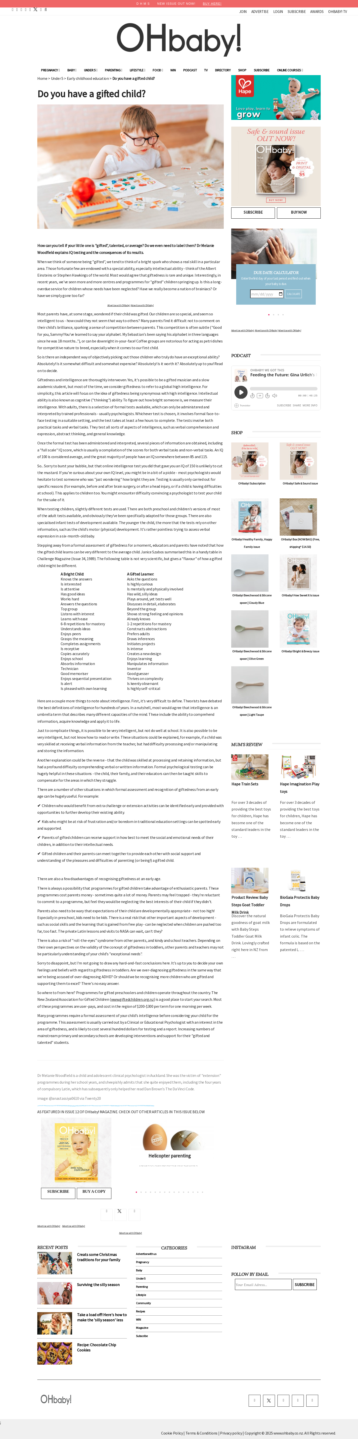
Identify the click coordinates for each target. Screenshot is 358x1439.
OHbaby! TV (337, 11)
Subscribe (297, 11)
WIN (173, 70)
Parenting (113, 70)
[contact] (41, 9)
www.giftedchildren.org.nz (132, 999)
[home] (12, 9)
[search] (46, 9)
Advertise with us (146, 1254)
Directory (223, 70)
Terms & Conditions (201, 1433)
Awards (316, 11)
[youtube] (26, 9)
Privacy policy (231, 1433)
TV (205, 70)
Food (158, 70)
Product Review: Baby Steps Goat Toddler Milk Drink (249, 905)
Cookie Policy (172, 1433)
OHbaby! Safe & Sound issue (300, 483)
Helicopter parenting (169, 1156)
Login (278, 11)
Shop (242, 70)
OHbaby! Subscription (252, 483)
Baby (72, 70)
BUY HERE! (212, 3)
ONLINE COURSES (290, 70)
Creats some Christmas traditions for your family (98, 1257)
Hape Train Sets (244, 783)
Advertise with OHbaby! (118, 305)
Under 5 (90, 70)
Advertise (259, 11)
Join (243, 11)
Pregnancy (50, 70)
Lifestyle (137, 70)
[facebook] (17, 9)
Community (143, 1303)
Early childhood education (88, 78)
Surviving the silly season (98, 1284)
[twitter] (34, 9)
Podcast (190, 70)
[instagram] (30, 9)
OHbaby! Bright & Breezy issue (300, 651)
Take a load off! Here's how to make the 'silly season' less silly (102, 1320)
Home (42, 78)
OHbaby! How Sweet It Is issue (300, 595)
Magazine (142, 1328)
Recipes (140, 1311)
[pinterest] (21, 9)
